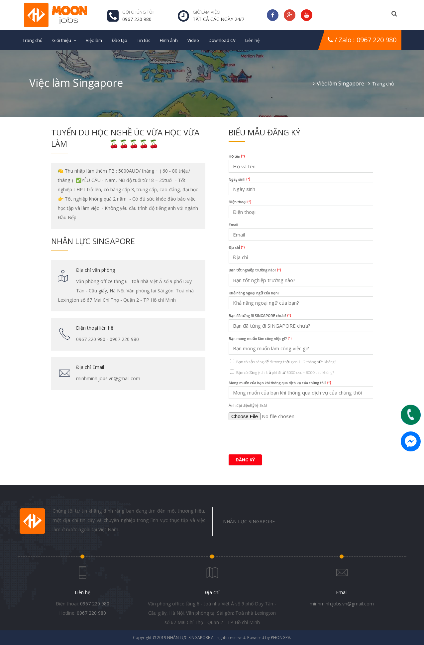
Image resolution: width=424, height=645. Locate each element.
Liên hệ (252, 40)
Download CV (222, 40)
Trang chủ (33, 40)
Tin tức (143, 40)
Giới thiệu (61, 40)
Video (193, 40)
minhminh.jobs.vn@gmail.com (342, 603)
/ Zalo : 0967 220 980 (362, 39)
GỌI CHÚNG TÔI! (138, 12)
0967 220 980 (94, 603)
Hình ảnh (169, 40)
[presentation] (279, 436)
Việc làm (94, 40)
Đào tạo (119, 40)
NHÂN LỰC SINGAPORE (249, 521)
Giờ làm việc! (206, 12)
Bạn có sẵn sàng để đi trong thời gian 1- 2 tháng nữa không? (283, 362)
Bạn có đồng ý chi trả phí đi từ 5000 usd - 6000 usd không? (282, 372)
